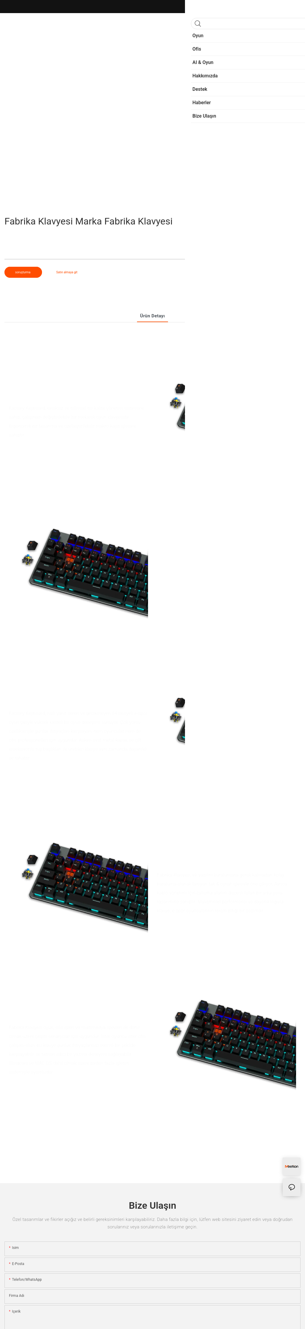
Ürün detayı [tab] (152, 316)
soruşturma (23, 272)
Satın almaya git (66, 272)
